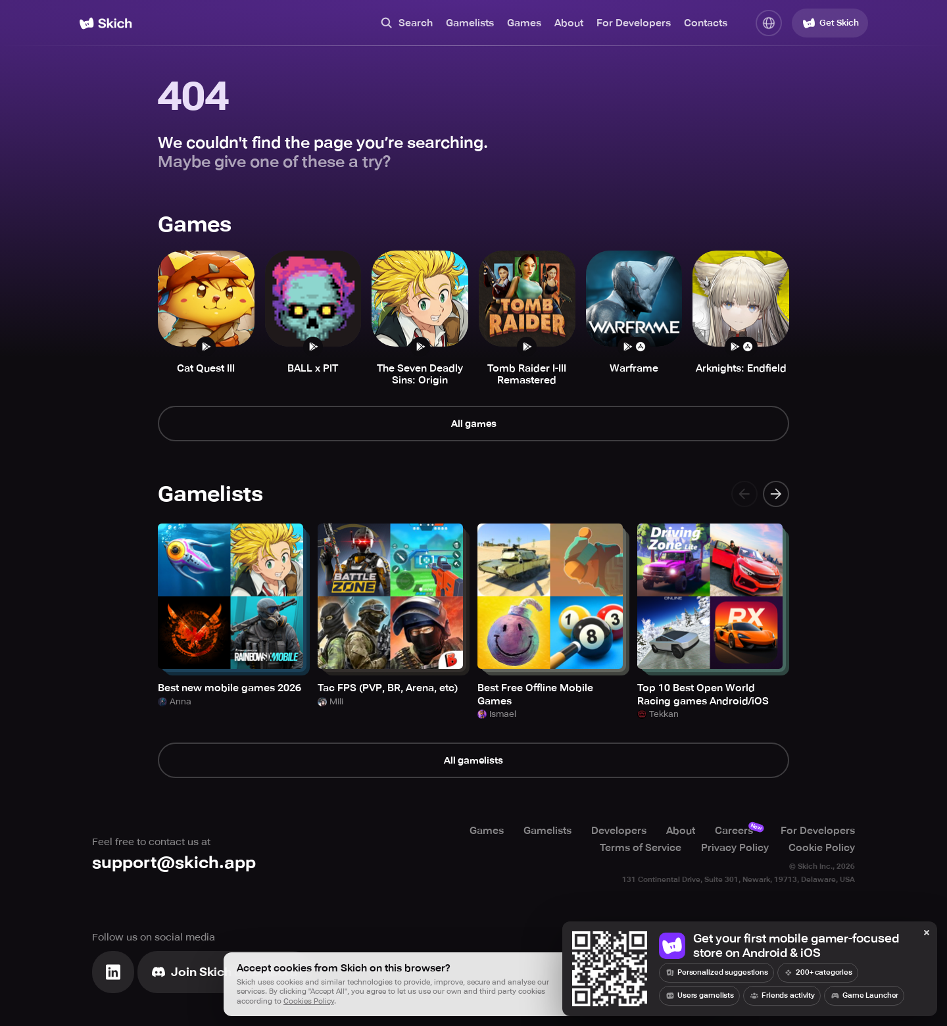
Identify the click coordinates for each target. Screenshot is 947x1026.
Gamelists (470, 23)
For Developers (633, 23)
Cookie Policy (822, 848)
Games (524, 23)
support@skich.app (174, 862)
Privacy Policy (735, 848)
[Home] (105, 23)
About (568, 23)
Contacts (705, 23)
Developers (618, 831)
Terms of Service (640, 848)
